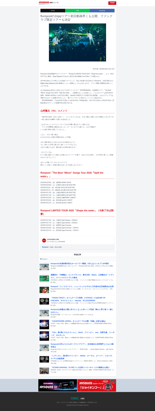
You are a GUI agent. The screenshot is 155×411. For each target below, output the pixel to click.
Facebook (102, 10)
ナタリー (47, 4)
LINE (77, 10)
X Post (53, 10)
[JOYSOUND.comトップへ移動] (112, 3)
